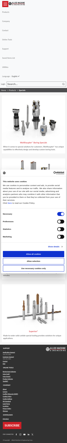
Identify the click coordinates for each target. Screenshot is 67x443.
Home (3, 90)
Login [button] (3, 84)
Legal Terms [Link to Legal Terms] (6, 404)
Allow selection (33, 261)
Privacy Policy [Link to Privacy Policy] (7, 408)
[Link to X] (32, 434)
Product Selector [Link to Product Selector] (8, 379)
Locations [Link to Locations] (6, 406)
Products (5, 12)
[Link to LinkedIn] (28, 434)
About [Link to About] (5, 389)
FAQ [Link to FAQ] (4, 364)
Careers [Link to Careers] (5, 392)
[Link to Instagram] (20, 434)
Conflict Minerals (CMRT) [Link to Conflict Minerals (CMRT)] (10, 394)
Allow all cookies (33, 254)
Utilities (5, 67)
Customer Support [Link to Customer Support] (8, 357)
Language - (11, 76)
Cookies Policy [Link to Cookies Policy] (7, 396)
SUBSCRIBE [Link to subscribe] (12, 425)
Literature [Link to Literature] (6, 419)
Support (5, 49)
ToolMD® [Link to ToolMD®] (5, 381)
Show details (54, 247)
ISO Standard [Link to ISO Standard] (7, 401)
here (10, 203)
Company (6, 21)
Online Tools (7, 39)
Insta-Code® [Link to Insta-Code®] (6, 374)
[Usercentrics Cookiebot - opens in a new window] (53, 173)
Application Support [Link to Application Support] (9, 352)
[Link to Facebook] (16, 434)
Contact (5, 30)
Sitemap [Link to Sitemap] (5, 411)
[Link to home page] (16, 4)
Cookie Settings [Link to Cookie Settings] (7, 399)
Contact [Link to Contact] (5, 361)
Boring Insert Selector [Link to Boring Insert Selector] (9, 371)
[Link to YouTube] (24, 434)
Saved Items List (8, 58)
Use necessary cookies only (33, 268)
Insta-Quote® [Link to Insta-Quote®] (7, 376)
